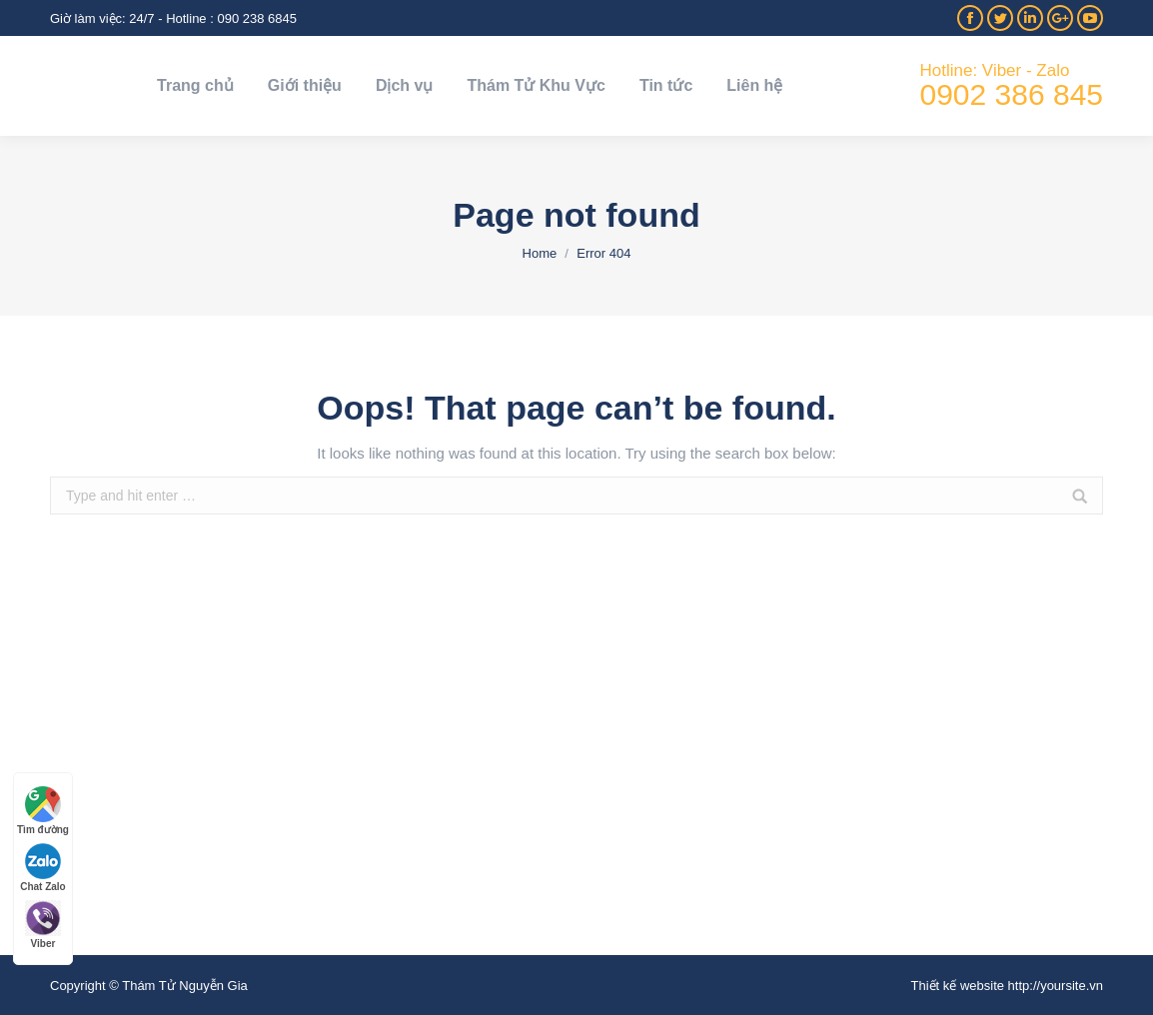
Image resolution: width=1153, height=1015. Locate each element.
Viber (43, 924)
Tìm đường (43, 810)
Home (540, 253)
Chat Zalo (43, 867)
